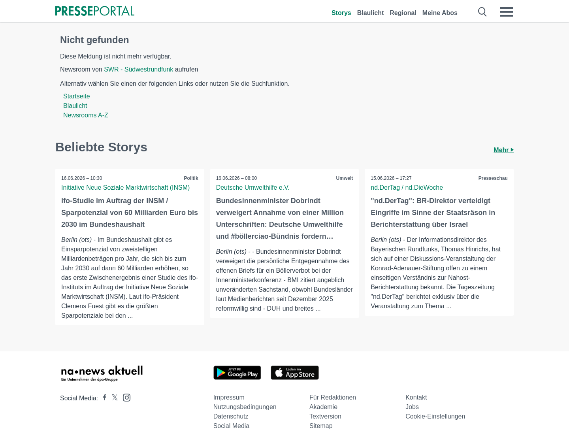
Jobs (412, 407)
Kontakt (416, 397)
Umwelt (344, 178)
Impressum (229, 397)
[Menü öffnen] (506, 11)
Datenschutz (231, 416)
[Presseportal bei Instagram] (124, 397)
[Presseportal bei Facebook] (102, 398)
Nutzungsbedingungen (245, 407)
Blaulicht (370, 12)
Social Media (231, 425)
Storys (341, 12)
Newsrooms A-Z (85, 115)
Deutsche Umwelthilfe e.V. (253, 187)
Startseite (76, 96)
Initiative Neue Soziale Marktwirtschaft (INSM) (125, 187)
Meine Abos (440, 12)
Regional (403, 12)
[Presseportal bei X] (112, 398)
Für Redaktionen (332, 397)
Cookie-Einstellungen (435, 416)
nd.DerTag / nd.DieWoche (407, 187)
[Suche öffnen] (483, 11)
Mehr (504, 150)
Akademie (323, 407)
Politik (191, 178)
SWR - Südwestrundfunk (138, 69)
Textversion (325, 416)
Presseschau (493, 178)
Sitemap (321, 425)
